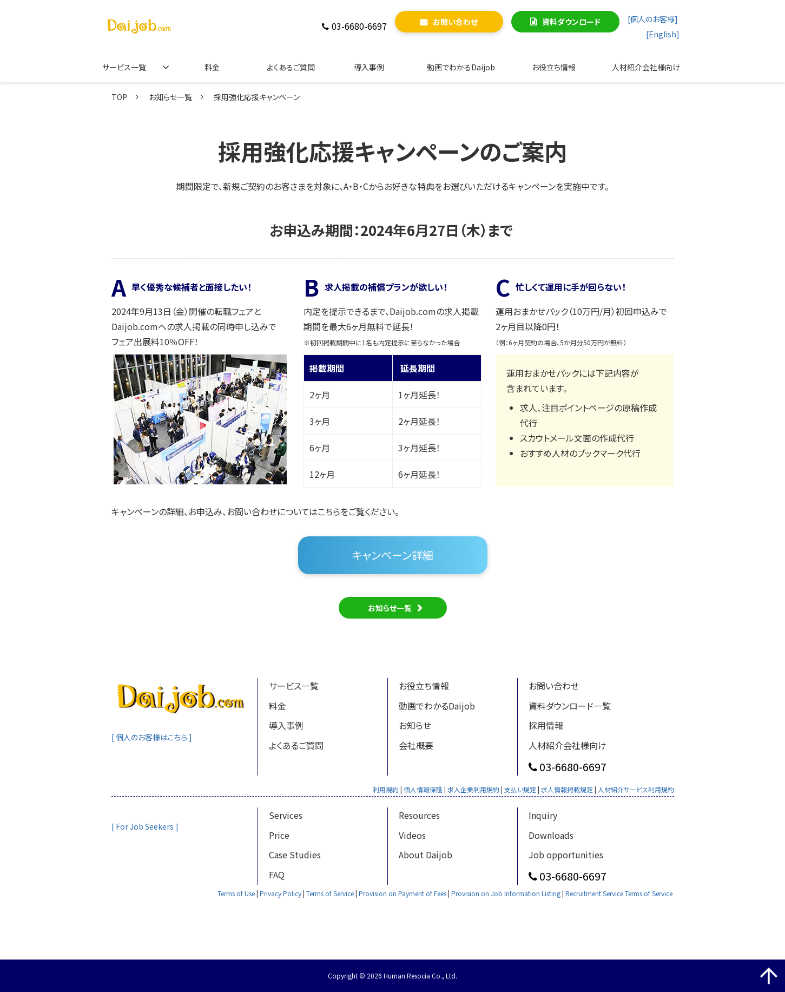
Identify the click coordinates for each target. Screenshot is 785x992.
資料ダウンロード (571, 21)
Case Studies (295, 854)
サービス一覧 (124, 67)
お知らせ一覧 (170, 96)
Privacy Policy (280, 893)
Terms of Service (330, 893)
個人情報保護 (423, 789)
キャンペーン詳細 (392, 555)
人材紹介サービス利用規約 (636, 789)
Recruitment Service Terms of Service (618, 893)
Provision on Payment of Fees (402, 893)
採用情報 (546, 725)
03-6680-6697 (359, 26)
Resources (419, 815)
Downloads (551, 835)
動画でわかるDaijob (461, 67)
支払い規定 (520, 789)
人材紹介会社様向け (646, 67)
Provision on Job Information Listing (505, 893)
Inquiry (543, 815)
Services (285, 815)
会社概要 (416, 745)
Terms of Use (236, 893)
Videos (412, 835)
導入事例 (369, 67)
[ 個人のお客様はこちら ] (154, 737)
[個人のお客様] (653, 19)
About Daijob (425, 854)
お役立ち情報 (554, 67)
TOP (119, 96)
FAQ (277, 874)
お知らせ (415, 725)
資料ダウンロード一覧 (570, 705)
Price (279, 835)
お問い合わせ (455, 21)
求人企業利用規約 (473, 789)
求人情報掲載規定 (567, 789)
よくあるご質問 (291, 67)
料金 (212, 67)
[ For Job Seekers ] (145, 826)
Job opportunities (566, 854)
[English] (663, 34)
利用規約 (386, 789)
